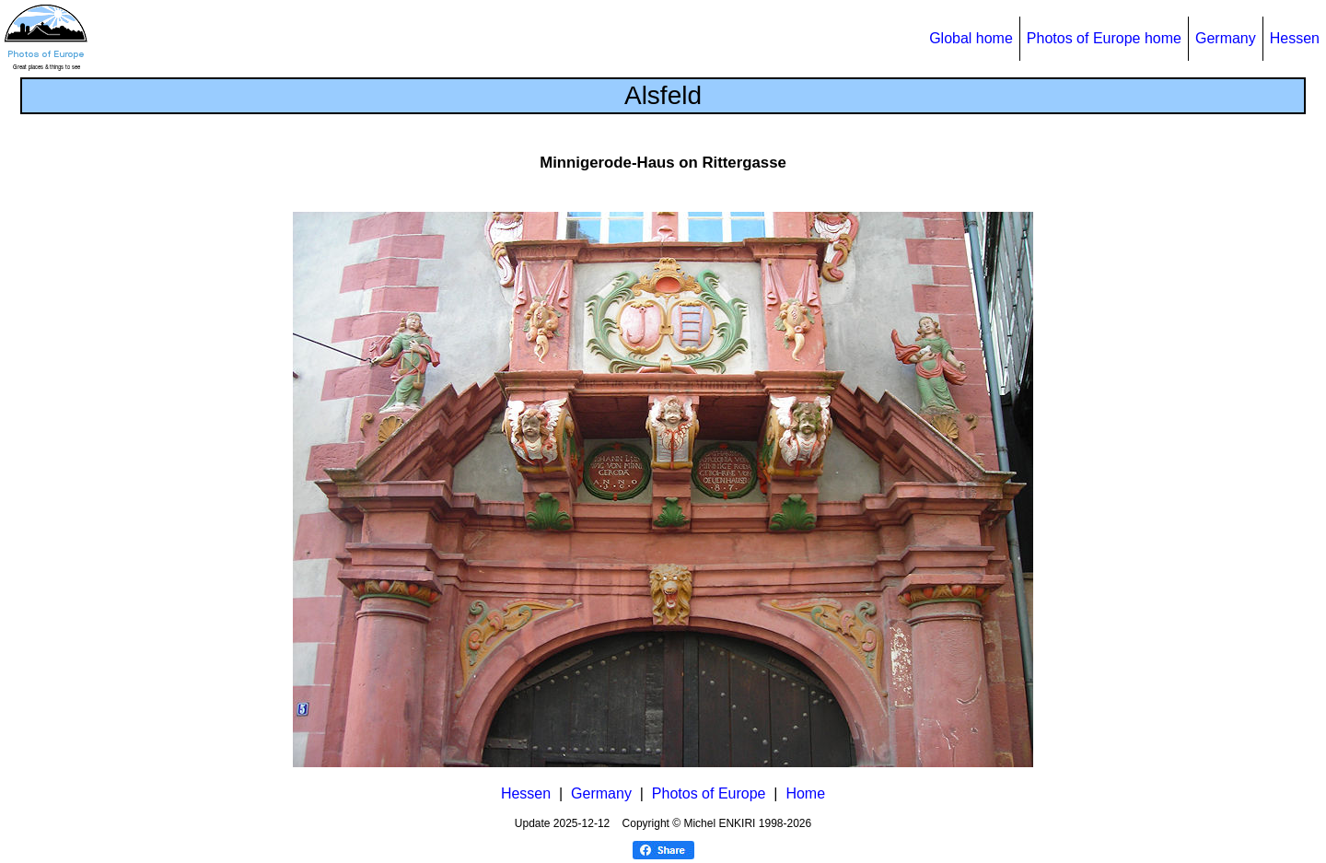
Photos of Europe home (1104, 38)
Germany (1225, 38)
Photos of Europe (709, 793)
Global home (971, 38)
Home (805, 793)
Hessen (1295, 38)
